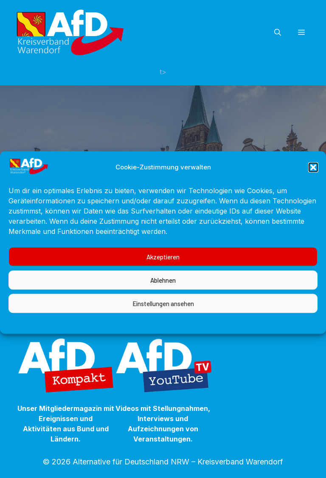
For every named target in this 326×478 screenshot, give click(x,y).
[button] (313, 175)
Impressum (230, 330)
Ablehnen (163, 288)
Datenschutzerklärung (172, 330)
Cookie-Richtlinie (105, 330)
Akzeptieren (163, 264)
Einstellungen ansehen (163, 311)
